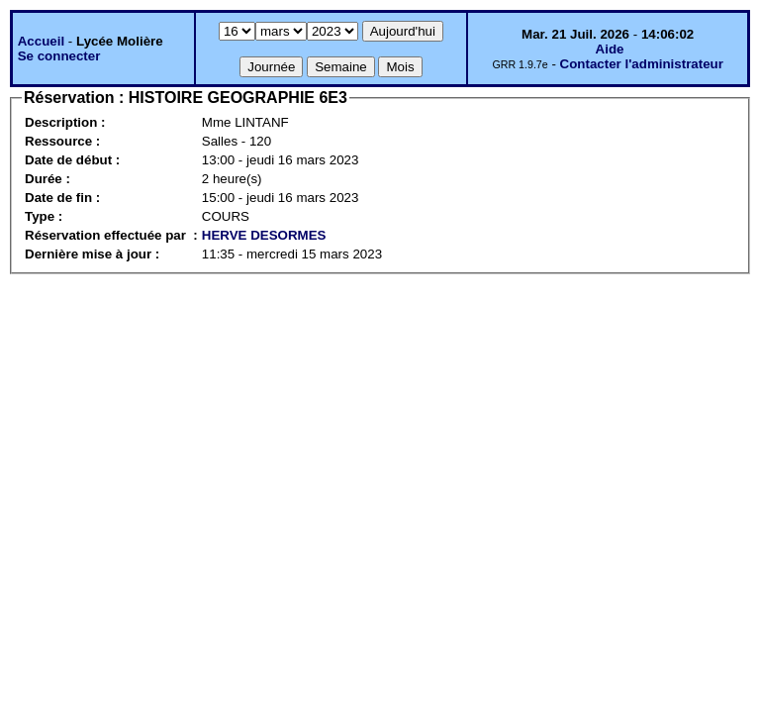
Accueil (41, 41)
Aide (610, 49)
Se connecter (59, 56)
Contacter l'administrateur (641, 63)
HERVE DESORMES (264, 235)
